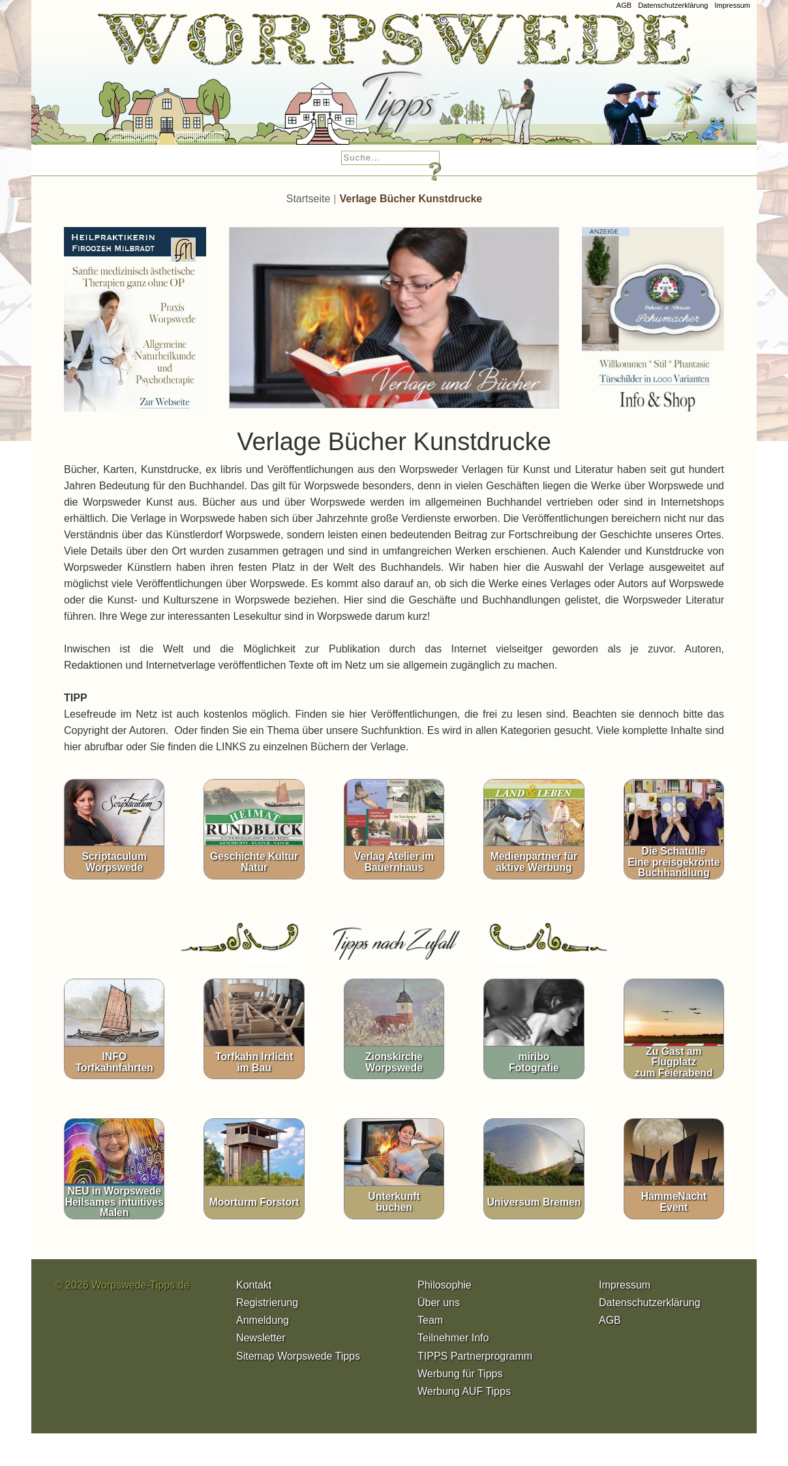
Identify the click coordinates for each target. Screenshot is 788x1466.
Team (430, 1320)
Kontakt (253, 1284)
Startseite (308, 198)
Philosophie (444, 1284)
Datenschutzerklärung (673, 5)
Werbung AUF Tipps (464, 1391)
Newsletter (261, 1337)
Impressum (732, 5)
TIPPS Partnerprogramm (474, 1356)
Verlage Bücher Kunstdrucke (411, 198)
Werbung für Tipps (459, 1373)
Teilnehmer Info (453, 1337)
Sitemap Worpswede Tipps (298, 1356)
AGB (623, 5)
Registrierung (267, 1302)
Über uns (438, 1302)
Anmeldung (262, 1320)
